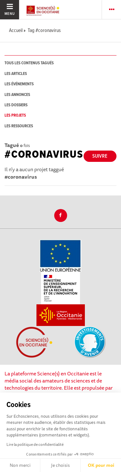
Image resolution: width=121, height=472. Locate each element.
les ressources (19, 126)
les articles (16, 74)
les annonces (17, 95)
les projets (15, 115)
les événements (19, 84)
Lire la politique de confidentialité (35, 444)
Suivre (99, 156)
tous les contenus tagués (29, 63)
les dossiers (16, 105)
